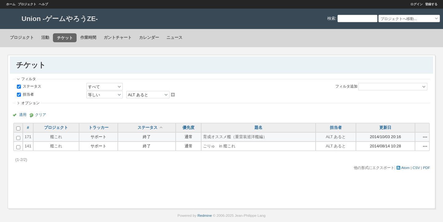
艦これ (56, 136)
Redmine (205, 215)
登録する (431, 4)
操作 (425, 136)
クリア (40, 115)
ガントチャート (118, 37)
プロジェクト (27, 4)
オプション (30, 103)
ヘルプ (43, 4)
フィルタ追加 (346, 86)
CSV (416, 168)
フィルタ (28, 79)
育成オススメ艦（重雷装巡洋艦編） (235, 136)
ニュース (174, 37)
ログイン (416, 4)
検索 (331, 18)
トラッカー (99, 127)
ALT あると (336, 136)
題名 (258, 127)
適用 (22, 115)
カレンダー (149, 37)
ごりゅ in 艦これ (219, 146)
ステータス (31, 86)
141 (28, 146)
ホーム (10, 4)
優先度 (188, 127)
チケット (65, 37)
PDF (426, 168)
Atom (405, 168)
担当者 (28, 94)
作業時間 (88, 37)
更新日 (385, 127)
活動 (45, 37)
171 (28, 136)
